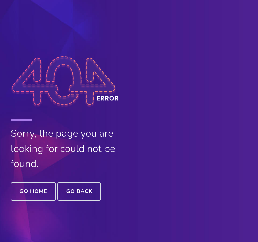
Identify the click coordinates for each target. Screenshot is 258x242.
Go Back (79, 191)
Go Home (33, 191)
